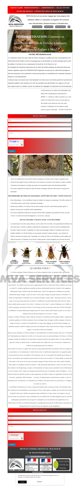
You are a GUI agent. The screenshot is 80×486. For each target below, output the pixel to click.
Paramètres (39, 482)
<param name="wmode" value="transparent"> (24, 101)
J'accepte (22, 482)
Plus (69, 26)
